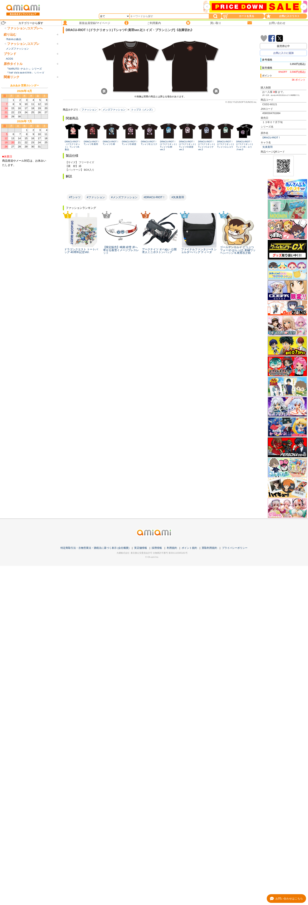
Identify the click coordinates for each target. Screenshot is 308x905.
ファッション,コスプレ (23, 57)
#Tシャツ (75, 197)
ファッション (89, 109)
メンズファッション (114, 109)
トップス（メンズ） (142, 109)
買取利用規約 (209, 547)
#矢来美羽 (177, 197)
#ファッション (96, 197)
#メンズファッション (124, 197)
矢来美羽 (267, 146)
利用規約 (172, 547)
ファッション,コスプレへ (24, 28)
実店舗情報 (140, 547)
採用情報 (157, 547)
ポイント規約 (189, 547)
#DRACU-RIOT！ (154, 197)
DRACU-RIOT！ (271, 137)
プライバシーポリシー (235, 547)
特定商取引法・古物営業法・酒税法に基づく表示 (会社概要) (94, 547)
